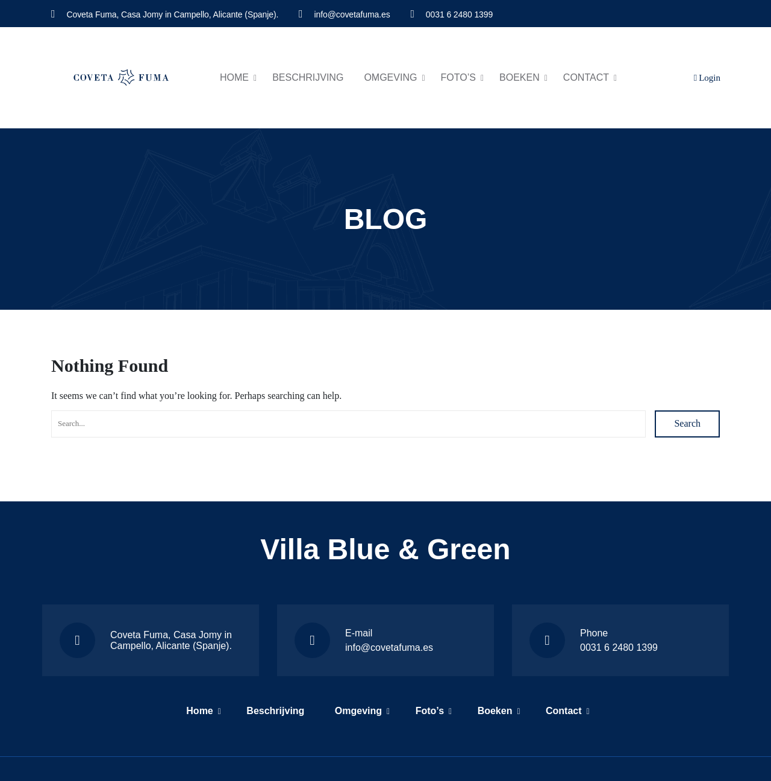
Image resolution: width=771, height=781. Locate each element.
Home (234, 77)
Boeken (519, 77)
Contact (586, 77)
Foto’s (458, 77)
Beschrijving (307, 77)
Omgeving (390, 77)
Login (707, 78)
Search (687, 423)
